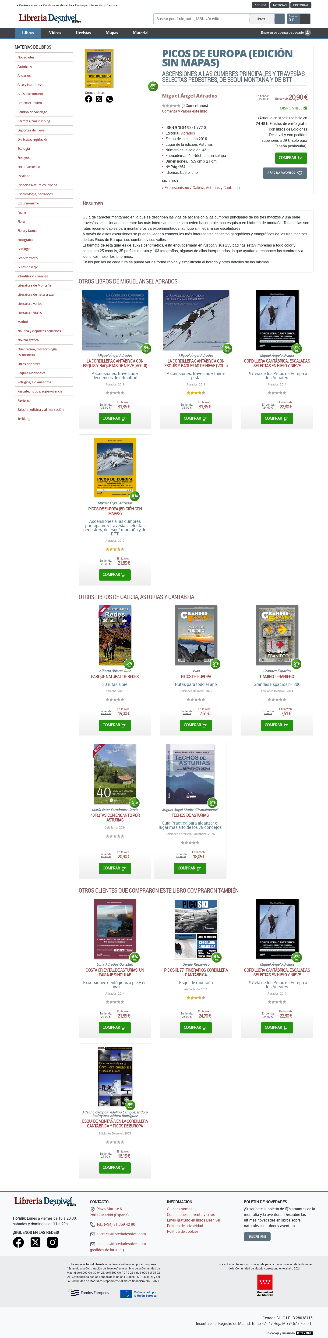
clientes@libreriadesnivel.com (118, 1233)
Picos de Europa (196, 676)
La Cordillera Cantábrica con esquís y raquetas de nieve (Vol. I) (196, 363)
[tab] (93, 204)
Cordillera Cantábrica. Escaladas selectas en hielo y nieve (277, 363)
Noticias (280, 5)
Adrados (188, 133)
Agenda (261, 5)
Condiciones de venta (57, 5)
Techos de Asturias (190, 815)
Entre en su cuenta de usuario (286, 32)
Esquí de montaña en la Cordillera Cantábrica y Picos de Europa (115, 1123)
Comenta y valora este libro (184, 111)
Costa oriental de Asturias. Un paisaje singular (115, 972)
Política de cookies (182, 1231)
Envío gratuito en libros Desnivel (96, 5)
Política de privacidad (185, 1225)
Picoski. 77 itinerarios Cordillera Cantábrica (196, 972)
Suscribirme (257, 1237)
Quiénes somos (29, 5)
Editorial (301, 5)
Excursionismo (177, 187)
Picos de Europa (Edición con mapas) (115, 511)
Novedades (26, 57)
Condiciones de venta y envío (191, 1214)
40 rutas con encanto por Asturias (115, 817)
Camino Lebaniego (277, 676)
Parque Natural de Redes (115, 676)
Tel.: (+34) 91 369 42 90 (112, 1224)
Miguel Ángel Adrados (189, 95)
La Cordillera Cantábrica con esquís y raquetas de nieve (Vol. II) (115, 363)
